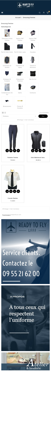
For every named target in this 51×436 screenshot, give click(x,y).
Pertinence (19, 116)
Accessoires (7, 106)
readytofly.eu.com (16, 214)
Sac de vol (32, 79)
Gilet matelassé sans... (38, 157)
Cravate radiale (13, 198)
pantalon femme (12, 157)
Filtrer (43, 116)
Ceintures (33, 93)
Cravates (33, 52)
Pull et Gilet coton (7, 52)
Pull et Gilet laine (20, 52)
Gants (20, 93)
